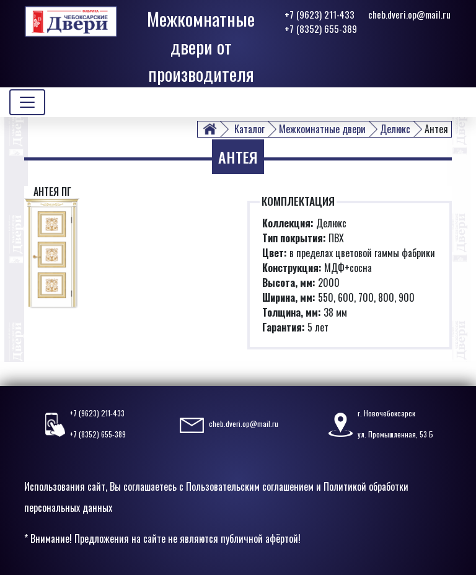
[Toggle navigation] (27, 102)
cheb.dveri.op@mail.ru (409, 14)
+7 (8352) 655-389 (320, 28)
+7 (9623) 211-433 (319, 14)
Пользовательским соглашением (250, 486)
